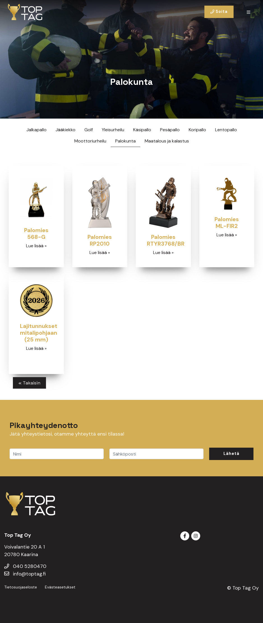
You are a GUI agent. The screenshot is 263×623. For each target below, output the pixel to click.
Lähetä (231, 453)
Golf (88, 130)
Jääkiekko (65, 130)
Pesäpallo (170, 130)
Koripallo (197, 130)
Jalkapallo (36, 130)
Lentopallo (226, 130)
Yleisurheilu (113, 130)
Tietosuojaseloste (20, 587)
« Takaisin (29, 383)
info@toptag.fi (25, 574)
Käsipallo (142, 130)
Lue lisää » (36, 246)
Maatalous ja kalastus (167, 141)
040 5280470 (25, 566)
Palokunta (125, 141)
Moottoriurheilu (90, 141)
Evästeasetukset (60, 587)
